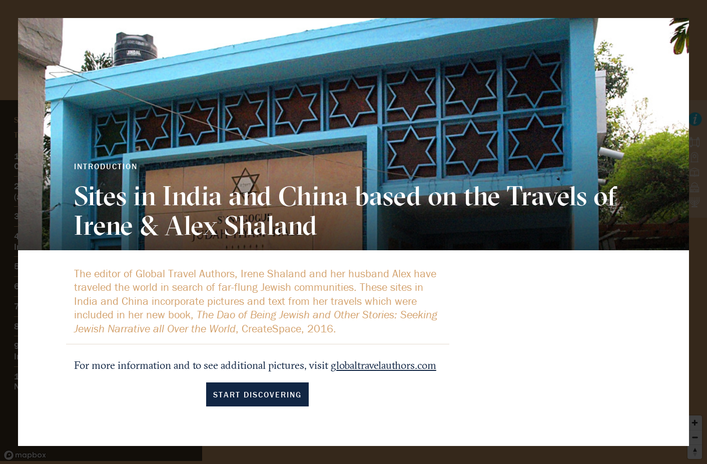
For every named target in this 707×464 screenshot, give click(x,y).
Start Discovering (257, 394)
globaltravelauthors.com (383, 365)
